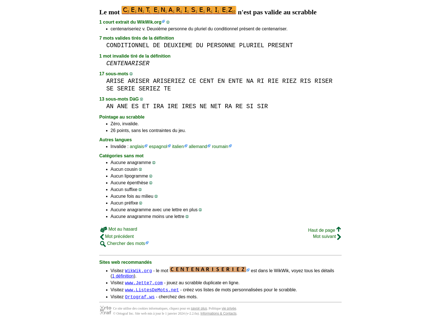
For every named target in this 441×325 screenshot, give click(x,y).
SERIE (126, 89)
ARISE (115, 81)
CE (192, 81)
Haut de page (324, 230)
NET (215, 106)
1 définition (123, 276)
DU (199, 45)
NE (203, 106)
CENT (207, 81)
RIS (305, 81)
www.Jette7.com (144, 283)
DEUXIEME (178, 45)
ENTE (235, 81)
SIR (262, 106)
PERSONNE (221, 45)
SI (250, 106)
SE (110, 89)
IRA (158, 106)
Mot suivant (327, 236)
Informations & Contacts (219, 316)
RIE (273, 81)
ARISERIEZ (169, 81)
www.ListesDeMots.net (152, 291)
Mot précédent (117, 236)
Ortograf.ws (140, 299)
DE (156, 45)
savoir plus (199, 311)
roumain (220, 146)
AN (110, 106)
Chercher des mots (122, 243)
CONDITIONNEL (127, 45)
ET (146, 106)
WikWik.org (149, 22)
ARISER (139, 81)
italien (178, 146)
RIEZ (289, 81)
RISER (323, 81)
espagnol (158, 146)
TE (167, 89)
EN (221, 81)
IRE (172, 106)
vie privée (229, 311)
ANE (122, 106)
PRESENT (280, 45)
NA (250, 81)
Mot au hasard (118, 229)
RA (228, 106)
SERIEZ (149, 89)
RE (239, 106)
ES (135, 106)
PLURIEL (251, 45)
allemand (198, 146)
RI (260, 81)
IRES (189, 106)
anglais (137, 146)
